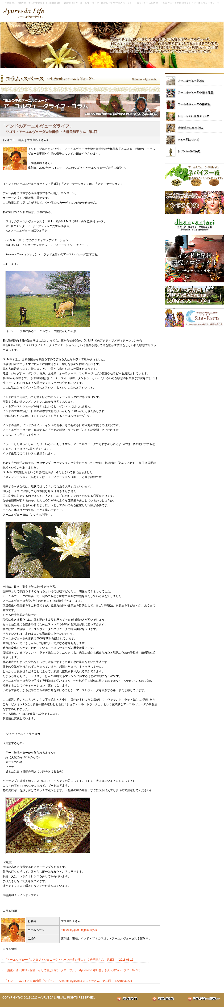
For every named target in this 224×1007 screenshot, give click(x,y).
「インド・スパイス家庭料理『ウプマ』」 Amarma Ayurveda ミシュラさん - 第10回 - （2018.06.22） (68, 981)
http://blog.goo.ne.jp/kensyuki (79, 929)
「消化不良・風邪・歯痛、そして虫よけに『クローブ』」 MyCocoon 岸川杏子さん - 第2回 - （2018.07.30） (73, 970)
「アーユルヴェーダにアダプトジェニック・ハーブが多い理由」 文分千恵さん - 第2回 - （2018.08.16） (70, 959)
